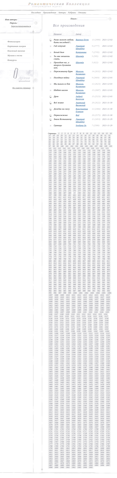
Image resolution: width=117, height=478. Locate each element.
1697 (96, 427)
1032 (67, 299)
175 (108, 157)
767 (79, 255)
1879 (67, 463)
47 (105, 138)
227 (108, 165)
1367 (96, 363)
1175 (67, 327)
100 (62, 146)
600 (89, 227)
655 (103, 235)
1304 (50, 352)
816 (65, 263)
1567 (108, 401)
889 (103, 274)
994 (108, 291)
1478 (102, 384)
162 (108, 155)
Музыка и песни (15, 55)
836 (98, 265)
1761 (85, 440)
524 (98, 214)
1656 (50, 421)
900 (94, 276)
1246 (96, 340)
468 (79, 206)
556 (65, 221)
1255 (85, 342)
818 (74, 263)
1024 (85, 297)
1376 (85, 365)
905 (55, 278)
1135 (89, 318)
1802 (67, 448)
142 (74, 153)
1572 (73, 404)
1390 (102, 367)
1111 (78, 314)
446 (98, 201)
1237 (108, 338)
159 (94, 155)
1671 (73, 423)
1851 (96, 457)
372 (55, 191)
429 (79, 199)
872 (84, 272)
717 (89, 246)
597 (74, 227)
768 (84, 255)
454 (74, 204)
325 (79, 182)
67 (57, 142)
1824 (67, 452)
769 (89, 255)
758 (98, 253)
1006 (109, 293)
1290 (96, 348)
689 (79, 242)
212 (98, 163)
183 (84, 159)
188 (108, 159)
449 (50, 204)
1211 (85, 333)
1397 (79, 370)
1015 (96, 295)
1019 (56, 297)
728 (79, 248)
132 (89, 150)
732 (98, 248)
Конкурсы (12, 60)
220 (74, 165)
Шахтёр (80, 56)
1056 (79, 304)
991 (94, 291)
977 (89, 289)
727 (74, 248)
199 (98, 161)
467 (74, 206)
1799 (50, 448)
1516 (67, 393)
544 (69, 218)
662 (74, 238)
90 (85, 144)
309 (65, 180)
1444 (96, 378)
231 (65, 167)
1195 (56, 331)
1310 (85, 352)
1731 (102, 433)
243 (60, 170)
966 (98, 287)
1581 (62, 406)
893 (60, 276)
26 (85, 136)
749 (55, 253)
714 (74, 246)
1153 (67, 323)
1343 (85, 359)
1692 (67, 427)
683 (50, 242)
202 (50, 163)
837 (103, 265)
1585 (85, 406)
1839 (90, 455)
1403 (50, 372)
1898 (50, 467)
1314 (107, 352)
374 (65, 191)
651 (84, 235)
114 (64, 148)
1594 (73, 408)
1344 (90, 359)
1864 (108, 459)
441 (74, 201)
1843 (50, 457)
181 (74, 159)
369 (103, 189)
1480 (50, 387)
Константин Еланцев (82, 110)
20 (61, 136)
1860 (85, 459)
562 (94, 221)
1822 (56, 452)
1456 (102, 380)
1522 (102, 393)
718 (93, 246)
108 (101, 146)
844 (74, 267)
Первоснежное (61, 115)
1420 (85, 374)
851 (108, 267)
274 (84, 174)
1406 (67, 372)
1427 (62, 376)
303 (98, 178)
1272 (56, 346)
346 (55, 187)
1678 (50, 425)
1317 (62, 355)
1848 (79, 457)
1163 (61, 325)
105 (86, 146)
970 (55, 289)
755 (84, 253)
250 (94, 170)
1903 (79, 467)
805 (74, 261)
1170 (101, 325)
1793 (79, 446)
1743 (108, 435)
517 (65, 214)
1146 (89, 321)
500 (108, 210)
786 (108, 257)
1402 (108, 370)
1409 (85, 372)
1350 (62, 361)
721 (108, 246)
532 (74, 216)
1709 (102, 429)
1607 (85, 410)
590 (103, 225)
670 (50, 240)
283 (65, 176)
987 (74, 291)
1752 (96, 438)
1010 (67, 295)
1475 (85, 384)
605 (50, 229)
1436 (50, 378)
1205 (50, 333)
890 (108, 274)
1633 (108, 414)
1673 (85, 423)
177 (55, 159)
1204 (107, 331)
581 (60, 225)
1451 (73, 380)
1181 (101, 327)
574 (89, 223)
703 (84, 244)
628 (98, 231)
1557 (50, 401)
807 (84, 261)
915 (103, 278)
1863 (102, 459)
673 (65, 240)
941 (103, 282)
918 (55, 280)
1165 (73, 325)
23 (73, 136)
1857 (67, 459)
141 (69, 153)
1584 (79, 406)
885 (84, 274)
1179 (89, 327)
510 (94, 212)
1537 (62, 397)
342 (98, 184)
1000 (75, 293)
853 (55, 270)
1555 (102, 399)
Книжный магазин (16, 51)
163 (50, 157)
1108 (61, 314)
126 (60, 150)
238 (98, 167)
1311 (90, 352)
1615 (67, 412)
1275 (73, 346)
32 (109, 136)
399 (60, 195)
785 (103, 257)
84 (61, 144)
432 (94, 199)
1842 (108, 455)
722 (50, 248)
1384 (67, 367)
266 (108, 172)
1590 (50, 408)
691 (89, 242)
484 (94, 208)
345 (50, 187)
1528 (73, 395)
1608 (90, 410)
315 (93, 180)
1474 (79, 384)
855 (65, 270)
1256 (90, 342)
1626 (67, 414)
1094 (108, 310)
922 (74, 280)
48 (109, 138)
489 (55, 210)
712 (64, 246)
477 (60, 208)
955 (108, 284)
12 (95, 133)
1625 (62, 414)
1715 (73, 431)
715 (79, 246)
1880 (73, 463)
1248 (108, 340)
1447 (50, 380)
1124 (89, 316)
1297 (73, 350)
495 (84, 210)
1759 (73, 440)
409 (108, 195)
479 (69, 208)
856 (69, 270)
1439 (67, 378)
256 (60, 172)
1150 (50, 323)
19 (57, 136)
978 (94, 289)
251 (98, 170)
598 (79, 227)
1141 (61, 321)
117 (78, 148)
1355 (90, 361)
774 (50, 257)
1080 (90, 308)
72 (77, 142)
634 (65, 233)
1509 (90, 391)
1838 (85, 455)
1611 (107, 410)
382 (103, 191)
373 (60, 191)
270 (65, 174)
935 (74, 282)
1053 (62, 304)
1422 (96, 374)
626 (89, 231)
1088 (73, 310)
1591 (56, 408)
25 (81, 136)
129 (74, 150)
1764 (102, 440)
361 (65, 189)
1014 (90, 295)
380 (94, 191)
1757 (62, 440)
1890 (67, 465)
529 (60, 216)
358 (50, 189)
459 (98, 204)
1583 (73, 406)
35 (57, 138)
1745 (56, 438)
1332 (85, 357)
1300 (90, 350)
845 (79, 267)
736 (55, 250)
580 (55, 225)
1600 (108, 408)
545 (74, 218)
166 (65, 157)
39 (73, 138)
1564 (90, 401)
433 (98, 199)
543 (65, 218)
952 (94, 284)
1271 (50, 346)
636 (74, 233)
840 (55, 267)
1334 (96, 357)
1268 (96, 344)
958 (60, 287)
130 (79, 150)
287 (84, 176)
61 (97, 140)
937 (84, 282)
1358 (108, 361)
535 (89, 216)
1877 (56, 463)
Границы (58, 125)
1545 (108, 397)
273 (79, 174)
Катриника (81, 52)
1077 (73, 308)
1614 (62, 412)
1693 (73, 427)
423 (50, 199)
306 (50, 180)
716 (84, 246)
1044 (73, 301)
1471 (62, 384)
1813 (67, 450)
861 (94, 270)
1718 (90, 431)
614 (93, 229)
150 (50, 155)
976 (84, 289)
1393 (56, 370)
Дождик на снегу (62, 109)
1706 (85, 429)
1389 (96, 367)
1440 (73, 378)
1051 (50, 304)
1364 (79, 363)
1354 (85, 361)
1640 (85, 416)
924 (84, 280)
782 (89, 257)
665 (89, 238)
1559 (62, 401)
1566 (102, 401)
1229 (62, 338)
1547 (56, 399)
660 (65, 238)
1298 (79, 350)
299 (79, 178)
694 (103, 242)
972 (65, 289)
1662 (85, 421)
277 (98, 174)
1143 (73, 321)
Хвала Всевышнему (63, 119)
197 (89, 161)
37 (65, 138)
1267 (90, 344)
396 (108, 193)
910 (79, 278)
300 (84, 178)
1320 (79, 355)
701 (74, 244)
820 (84, 263)
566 (50, 223)
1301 (96, 350)
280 (50, 176)
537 (98, 216)
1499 (96, 389)
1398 (85, 370)
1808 (102, 448)
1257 (96, 342)
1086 (62, 310)
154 (69, 155)
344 (108, 184)
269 (60, 174)
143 (79, 153)
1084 (50, 310)
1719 (96, 431)
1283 (56, 348)
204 (60, 163)
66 (53, 142)
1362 (67, 363)
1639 (79, 416)
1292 (108, 348)
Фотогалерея (14, 41)
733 (103, 248)
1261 (56, 344)
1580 (56, 406)
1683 (79, 425)
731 (94, 248)
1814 (73, 450)
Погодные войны (61, 77)
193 (69, 161)
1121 (72, 316)
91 (89, 144)
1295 (62, 350)
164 (55, 157)
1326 (50, 357)
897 (79, 276)
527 (50, 216)
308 (60, 180)
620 (60, 231)
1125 (95, 316)
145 (89, 153)
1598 (96, 408)
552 (108, 218)
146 (94, 153)
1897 (108, 465)
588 (94, 225)
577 (103, 223)
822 (94, 263)
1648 (67, 418)
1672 (79, 423)
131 (84, 150)
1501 (108, 389)
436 (50, 201)
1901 (67, 467)
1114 (94, 314)
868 (65, 272)
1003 (92, 293)
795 (89, 259)
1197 (67, 331)
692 (94, 242)
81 (49, 144)
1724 (62, 433)
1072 (108, 306)
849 (98, 267)
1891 (73, 465)
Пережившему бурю (63, 71)
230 (60, 167)
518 (69, 214)
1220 (73, 335)
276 (94, 174)
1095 (50, 312)
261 (84, 172)
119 (88, 148)
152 (60, 155)
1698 (102, 427)
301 (89, 178)
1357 (102, 361)
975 (79, 289)
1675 (96, 423)
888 (98, 274)
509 (89, 212)
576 (98, 223)
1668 (56, 423)
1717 (84, 431)
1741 (96, 435)
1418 (73, 374)
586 (84, 225)
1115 (100, 314)
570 (69, 223)
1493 (62, 389)
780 (79, 257)
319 (50, 182)
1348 (50, 361)
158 (89, 155)
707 (103, 244)
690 (84, 242)
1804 (79, 448)
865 (50, 272)
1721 (107, 431)
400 (65, 195)
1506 (73, 391)
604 (108, 227)
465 (65, 206)
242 (55, 170)
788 (55, 259)
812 (108, 261)
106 (91, 146)
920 (65, 280)
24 (77, 136)
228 (50, 167)
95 (105, 144)
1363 (73, 363)
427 (69, 199)
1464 (85, 382)
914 (98, 278)
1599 (102, 408)
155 (74, 155)
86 (69, 144)
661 (69, 238)
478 (65, 208)
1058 (90, 304)
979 (98, 289)
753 (74, 253)
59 (89, 140)
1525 (56, 395)
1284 (62, 348)
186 (98, 159)
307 (55, 180)
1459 (56, 382)
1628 (79, 414)
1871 (85, 461)
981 (108, 289)
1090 (85, 310)
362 (69, 189)
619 (55, 231)
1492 (56, 389)
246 (74, 170)
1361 (62, 363)
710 (55, 246)
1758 (67, 440)
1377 (90, 365)
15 (106, 133)
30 (101, 136)
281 (55, 176)
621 (65, 231)
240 (108, 167)
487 (108, 208)
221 (79, 165)
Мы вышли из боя (62, 84)
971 (60, 289)
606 (55, 229)
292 (108, 176)
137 (50, 153)
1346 (102, 359)
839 (50, 267)
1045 (79, 301)
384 (50, 193)
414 (69, 197)
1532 (96, 395)
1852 (102, 457)
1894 (90, 465)
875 (98, 272)
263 (94, 172)
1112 (83, 314)
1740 (90, 435)
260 (79, 172)
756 (89, 253)
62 (101, 140)
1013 (84, 295)
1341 (73, 359)
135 (103, 150)
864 (108, 270)
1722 (50, 433)
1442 (85, 378)
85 (65, 144)
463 (55, 206)
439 (65, 201)
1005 (103, 293)
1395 (67, 370)
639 (89, 233)
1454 (90, 380)
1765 (108, 440)
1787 (108, 444)
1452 (79, 380)
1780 (67, 444)
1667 (50, 423)
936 (79, 282)
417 (84, 197)
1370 (50, 365)
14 (103, 133)
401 (69, 195)
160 (98, 155)
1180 (95, 327)
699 (65, 244)
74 (85, 142)
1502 (50, 391)
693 (98, 242)
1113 (89, 314)
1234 (90, 338)
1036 (90, 299)
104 (81, 146)
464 (60, 206)
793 (79, 259)
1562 (79, 401)
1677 (108, 423)
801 (55, 261)
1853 (108, 457)
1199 (78, 331)
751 (65, 253)
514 (50, 214)
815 (60, 263)
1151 (56, 323)
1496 (79, 389)
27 (89, 136)
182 (79, 159)
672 (60, 240)
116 (73, 148)
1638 (73, 416)
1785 (96, 444)
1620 (96, 412)
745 (98, 250)
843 (69, 267)
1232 (79, 338)
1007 (50, 295)
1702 (62, 429)
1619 (90, 412)
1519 (85, 393)
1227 (50, 338)
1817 (90, 450)
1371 (56, 365)
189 (50, 161)
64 (109, 140)
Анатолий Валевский (80, 103)
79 (105, 142)
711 (60, 246)
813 (50, 263)
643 (108, 233)
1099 (73, 312)
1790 (62, 446)
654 (98, 235)
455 (79, 204)
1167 (84, 325)
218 (65, 165)
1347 (108, 359)
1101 (84, 312)
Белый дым (59, 52)
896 (74, 276)
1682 (73, 425)
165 (60, 157)
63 (105, 140)
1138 (106, 318)
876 (103, 272)
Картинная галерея (17, 46)
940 (98, 282)
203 (55, 163)
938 (89, 282)
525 (103, 214)
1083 (108, 308)
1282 (50, 348)
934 (69, 282)
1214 (102, 333)
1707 (90, 429)
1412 (102, 372)
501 (50, 212)
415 (74, 197)
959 (65, 287)
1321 (85, 355)
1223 (90, 335)
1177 (78, 327)
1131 (67, 318)
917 (50, 280)
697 (55, 244)
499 (103, 210)
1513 (50, 393)
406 (94, 195)
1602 (56, 410)
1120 (67, 316)
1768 (62, 442)
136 (108, 150)
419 (93, 197)
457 (89, 204)
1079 (85, 308)
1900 (62, 467)
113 (59, 148)
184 (89, 159)
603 (103, 227)
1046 (85, 301)
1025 (90, 297)
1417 (67, 374)
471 (94, 206)
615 (98, 229)
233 (74, 167)
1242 (73, 340)
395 (103, 193)
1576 (96, 404)
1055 (73, 304)
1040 (50, 301)
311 (74, 180)
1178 (84, 327)
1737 (73, 435)
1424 (108, 374)
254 (50, 172)
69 (65, 142)
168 (74, 157)
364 (79, 189)
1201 (90, 331)
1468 (108, 382)
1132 (73, 318)
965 (94, 287)
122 (102, 148)
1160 (106, 323)
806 (79, 261)
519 (74, 214)
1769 (67, 442)
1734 (56, 435)
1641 (90, 416)
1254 (79, 342)
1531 (90, 395)
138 (55, 153)
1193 (106, 329)
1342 (79, 359)
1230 (67, 338)
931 (55, 282)
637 (79, 233)
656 (108, 235)
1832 (50, 455)
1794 (85, 446)
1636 (62, 416)
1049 (102, 301)
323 (69, 182)
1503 (56, 391)
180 (69, 159)
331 (108, 182)
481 (79, 208)
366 (89, 189)
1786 (102, 444)
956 (50, 287)
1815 (79, 450)
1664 (96, 421)
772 (103, 255)
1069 (90, 306)
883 (74, 274)
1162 (56, 325)
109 (106, 146)
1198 (73, 331)
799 (108, 259)
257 (65, 172)
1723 (56, 433)
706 (98, 244)
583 (69, 225)
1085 (56, 310)
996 (55, 293)
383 (108, 191)
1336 (108, 357)
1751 (90, 438)
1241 (67, 340)
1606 (79, 410)
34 (53, 138)
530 (65, 216)
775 (55, 257)
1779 (62, 444)
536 (94, 216)
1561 (73, 401)
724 (60, 248)
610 (74, 229)
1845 (62, 457)
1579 (50, 406)
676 (79, 240)
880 (60, 274)
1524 (50, 395)
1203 (101, 331)
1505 (67, 391)
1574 (85, 404)
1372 (62, 365)
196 (84, 161)
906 (60, 278)
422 (108, 197)
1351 (67, 361)
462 (50, 206)
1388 (90, 367)
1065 (67, 306)
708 (108, 244)
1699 (108, 427)
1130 (61, 318)
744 (94, 250)
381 (98, 191)
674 (69, 240)
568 (60, 223)
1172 (50, 327)
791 (69, 259)
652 (89, 235)
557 (69, 221)
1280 (102, 346)
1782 (79, 444)
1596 (85, 408)
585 (79, 225)
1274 (67, 346)
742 (84, 250)
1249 (50, 342)
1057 (85, 304)
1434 (102, 376)
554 (55, 221)
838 (108, 265)
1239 (56, 340)
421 (103, 197)
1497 (85, 389)
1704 (73, 429)
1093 (102, 310)
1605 (73, 410)
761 (50, 255)
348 (65, 187)
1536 (56, 397)
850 (103, 267)
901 (98, 276)
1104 (101, 312)
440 (69, 201)
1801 (62, 448)
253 (108, 170)
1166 (78, 325)
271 (69, 174)
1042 (62, 301)
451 (60, 204)
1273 (62, 346)
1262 (62, 344)
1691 (62, 427)
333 (55, 184)
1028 (108, 297)
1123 (83, 316)
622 (69, 231)
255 (55, 172)
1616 (73, 412)
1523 (108, 393)
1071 (102, 306)
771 (98, 255)
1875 (108, 461)
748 (50, 253)
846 (84, 267)
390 (79, 193)
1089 (79, 310)
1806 (90, 448)
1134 (84, 318)
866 (55, 272)
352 (84, 187)
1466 (96, 382)
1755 (50, 440)
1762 (90, 440)
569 (65, 223)
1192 (101, 329)
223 (89, 165)
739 (69, 250)
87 (73, 144)
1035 (85, 299)
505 (69, 212)
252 (103, 170)
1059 (96, 304)
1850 (90, 457)
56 (77, 140)
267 (50, 174)
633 (60, 233)
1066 (73, 306)
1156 (84, 323)
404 (84, 195)
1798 (108, 446)
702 (79, 244)
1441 (79, 378)
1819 (102, 450)
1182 (106, 327)
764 (65, 255)
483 (89, 208)
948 (74, 284)
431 (89, 199)
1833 (56, 455)
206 (69, 163)
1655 (108, 418)
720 (103, 246)
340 (89, 184)
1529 (79, 395)
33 (49, 138)
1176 (73, 327)
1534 (108, 395)
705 (94, 244)
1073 (50, 308)
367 (94, 189)
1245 (90, 340)
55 (73, 140)
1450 (67, 380)
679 (94, 240)
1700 (50, 429)
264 (98, 172)
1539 (73, 397)
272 (74, 174)
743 (89, 250)
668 (103, 238)
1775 (102, 442)
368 (98, 189)
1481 (56, 387)
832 (79, 265)
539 (108, 216)
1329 (67, 357)
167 (69, 157)
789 (60, 259)
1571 (67, 404)
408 (103, 195)
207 (74, 163)
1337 (50, 359)
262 (89, 172)
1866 (56, 461)
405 (89, 195)
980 (103, 289)
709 (50, 246)
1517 (73, 393)
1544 (102, 397)
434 (103, 199)
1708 (96, 429)
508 (84, 212)
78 (101, 142)
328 (94, 182)
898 (84, 276)
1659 (67, 421)
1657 (56, 421)
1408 (79, 372)
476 (55, 208)
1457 (108, 380)
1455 (96, 380)
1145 (84, 321)
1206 (56, 333)
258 (69, 172)
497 (94, 210)
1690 (56, 427)
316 (98, 180)
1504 (62, 391)
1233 (85, 338)
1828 (90, 452)
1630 (90, 414)
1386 (79, 367)
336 (69, 184)
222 (84, 165)
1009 (62, 295)
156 (79, 155)
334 (60, 184)
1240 (62, 340)
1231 (73, 338)
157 (84, 155)
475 (50, 208)
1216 (50, 335)
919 (60, 280)
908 (69, 278)
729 (84, 248)
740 (74, 250)
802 (60, 261)
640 (94, 233)
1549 (67, 399)
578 (108, 223)
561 (89, 221)
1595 (79, 408)
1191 (95, 329)
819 (79, 263)
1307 (67, 352)
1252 (67, 342)
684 (55, 242)
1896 (102, 465)
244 (65, 170)
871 (79, 272)
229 (55, 167)
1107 (56, 314)
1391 (108, 367)
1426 (56, 376)
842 (65, 267)
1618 (85, 412)
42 (85, 138)
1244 (85, 340)
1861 (90, 459)
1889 (62, 465)
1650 (79, 418)
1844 (56, 457)
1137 (101, 318)
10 (87, 133)
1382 (56, 367)
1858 (73, 459)
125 (55, 150)
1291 (102, 348)
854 (60, 270)
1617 (79, 412)
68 (61, 142)
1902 (73, 467)
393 (94, 193)
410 (50, 197)
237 (94, 167)
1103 (96, 312)
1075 (62, 308)
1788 (50, 446)
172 (94, 157)
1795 (90, 446)
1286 (73, 348)
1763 (96, 440)
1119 (61, 316)
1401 (102, 370)
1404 (56, 372)
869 (69, 272)
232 (69, 167)
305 (108, 178)
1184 (56, 329)
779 (74, 257)
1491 (50, 389)
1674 (90, 423)
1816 (84, 450)
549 (94, 218)
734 (108, 248)
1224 (96, 335)
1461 (67, 382)
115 (69, 148)
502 (55, 212)
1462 (73, 382)
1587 (96, 406)
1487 (90, 387)
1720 (102, 431)
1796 (96, 446)
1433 (96, 376)
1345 (96, 359)
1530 (85, 395)
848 (94, 267)
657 (50, 238)
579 (50, 225)
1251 (62, 342)
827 (55, 265)
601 (94, 227)
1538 (67, 397)
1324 (102, 355)
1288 (85, 348)
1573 (79, 404)
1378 (96, 365)
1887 (50, 465)
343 (103, 184)
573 (84, 223)
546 (79, 218)
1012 (79, 295)
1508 (85, 391)
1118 (55, 316)
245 (69, 170)
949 (79, 284)
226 (103, 165)
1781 (73, 444)
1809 (108, 448)
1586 (90, 406)
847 (89, 267)
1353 (79, 361)
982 (50, 291)
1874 (102, 461)
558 (74, 221)
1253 (73, 342)
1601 (50, 410)
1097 (62, 312)
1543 (96, 397)
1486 (85, 387)
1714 (67, 431)
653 (94, 235)
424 (55, 199)
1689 (50, 427)
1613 (56, 412)
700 (69, 244)
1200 (84, 331)
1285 (67, 348)
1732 (108, 433)
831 (74, 265)
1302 (102, 350)
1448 (56, 380)
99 (57, 146)
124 (50, 150)
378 (84, 191)
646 (60, 235)
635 (69, 233)
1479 (108, 384)
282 (60, 176)
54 (69, 140)
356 (103, 187)
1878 (62, 463)
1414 (50, 374)
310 (69, 180)
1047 (90, 301)
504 (65, 212)
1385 (73, 367)
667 (98, 238)
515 (55, 214)
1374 (73, 365)
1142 (67, 321)
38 (69, 138)
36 (61, 138)
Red (77, 115)
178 (60, 159)
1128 (50, 318)
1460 (62, 382)
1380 (108, 365)
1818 (96, 450)
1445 (102, 378)
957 (55, 287)
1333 (90, 357)
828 (60, 265)
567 (55, 223)
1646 (56, 418)
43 (89, 138)
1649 (73, 418)
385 (55, 193)
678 (89, 240)
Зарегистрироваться (21, 26)
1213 (96, 333)
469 (84, 206)
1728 (85, 433)
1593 (67, 408)
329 (98, 182)
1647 (62, 418)
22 (69, 136)
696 (50, 244)
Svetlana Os (81, 125)
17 (49, 136)
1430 (79, 376)
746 (103, 250)
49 (49, 140)
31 (105, 136)
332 (50, 184)
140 (65, 153)
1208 (67, 333)
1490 (108, 387)
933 (65, 282)
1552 (85, 399)
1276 (79, 346)
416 (79, 197)
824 (103, 263)
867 (60, 272)
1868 (67, 461)
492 (69, 210)
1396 (73, 370)
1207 (62, 333)
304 (103, 178)
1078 (79, 308)
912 (89, 278)
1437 (56, 378)
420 (98, 197)
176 (50, 159)
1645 (50, 418)
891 (50, 276)
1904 (85, 467)
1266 (85, 344)
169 (79, 157)
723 (55, 248)
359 (55, 189)
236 (89, 167)
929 (108, 280)
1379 (102, 365)
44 (93, 138)
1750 (85, 438)
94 (101, 144)
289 (94, 176)
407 (98, 195)
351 (79, 187)
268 (55, 174)
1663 (90, 421)
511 (98, 212)
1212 (90, 333)
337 (74, 184)
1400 (96, 370)
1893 (85, 465)
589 (98, 225)
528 (55, 216)
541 (55, 218)
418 (89, 197)
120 (92, 148)
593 (55, 227)
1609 (96, 410)
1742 (102, 435)
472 (98, 206)
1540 (79, 397)
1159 (101, 323)
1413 (107, 372)
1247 (102, 340)
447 (103, 201)
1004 (97, 293)
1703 (67, 429)
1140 (56, 321)
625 (84, 231)
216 (55, 165)
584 (74, 225)
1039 (108, 299)
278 (103, 174)
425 (60, 199)
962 (79, 287)
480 (74, 208)
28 (93, 136)
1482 (62, 387)
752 (69, 253)
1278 (90, 346)
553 (50, 221)
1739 (85, 435)
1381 (50, 367)
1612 (50, 412)
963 (84, 287)
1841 (102, 455)
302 (94, 178)
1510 (96, 391)
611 (79, 229)
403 (79, 195)
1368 (102, 363)
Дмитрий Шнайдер (80, 47)
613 (89, 229)
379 (89, 191)
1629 (85, 414)
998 (65, 293)
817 (69, 263)
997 (60, 293)
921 (69, 280)
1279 (96, 346)
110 (110, 146)
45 (97, 138)
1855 (56, 459)
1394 (62, 370)
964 (89, 287)
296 (65, 178)
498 (98, 210)
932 (60, 282)
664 (84, 238)
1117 (50, 316)
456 (84, 204)
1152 (61, 323)
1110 (72, 314)
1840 (96, 455)
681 (103, 240)
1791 (67, 446)
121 (97, 148)
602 (98, 227)
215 (50, 165)
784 (98, 257)
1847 (73, 457)
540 (50, 218)
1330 (73, 357)
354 (94, 187)
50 (53, 140)
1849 (85, 457)
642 (103, 233)
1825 (73, 452)
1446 (108, 378)
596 (69, 227)
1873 (96, 461)
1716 (79, 431)
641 (98, 233)
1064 (62, 306)
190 (55, 161)
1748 (73, 438)
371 (50, 191)
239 (103, 167)
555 (60, 221)
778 (69, 257)
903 (108, 276)
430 (84, 199)
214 (108, 163)
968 (108, 287)
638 (84, 233)
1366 (90, 363)
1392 (50, 370)
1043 (67, 301)
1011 (73, 295)
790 (65, 259)
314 (89, 180)
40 (77, 138)
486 (103, 208)
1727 (79, 433)
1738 (79, 435)
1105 (107, 312)
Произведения (49, 12)
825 (108, 263)
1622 (108, 412)
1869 (73, 461)
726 (69, 248)
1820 (107, 450)
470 (89, 206)
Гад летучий (59, 46)
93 (97, 144)
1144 (78, 321)
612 (84, 229)
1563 (85, 401)
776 (60, 257)
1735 (62, 435)
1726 (73, 433)
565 (108, 221)
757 (94, 253)
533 (79, 216)
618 (50, 231)
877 (108, 272)
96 (109, 144)
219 (69, 165)
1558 (56, 401)
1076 (67, 308)
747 (108, 250)
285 (74, 176)
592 (50, 227)
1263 (67, 344)
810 (98, 261)
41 (81, 138)
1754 (108, 438)
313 (84, 180)
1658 (62, 421)
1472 (67, 384)
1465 (90, 382)
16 (110, 133)
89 (81, 144)
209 (84, 163)
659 (60, 238)
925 (89, 280)
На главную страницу (21, 88)
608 (65, 229)
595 (65, 227)
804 (69, 261)
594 (60, 227)
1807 (96, 448)
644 (50, 235)
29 (97, 136)
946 (65, 284)
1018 (50, 297)
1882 (85, 463)
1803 (73, 448)
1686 (96, 425)
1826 (79, 452)
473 (103, 206)
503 (60, 212)
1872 (90, 461)
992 (98, 291)
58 (85, 140)
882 (69, 274)
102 (72, 146)
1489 (102, 387)
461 (108, 204)
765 (69, 255)
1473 (73, 384)
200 (103, 161)
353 (89, 187)
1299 (85, 350)
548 (89, 218)
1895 (96, 465)
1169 (95, 325)
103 (76, 146)
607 (60, 229)
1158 (95, 323)
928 (103, 280)
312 (79, 180)
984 (60, 291)
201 (108, 161)
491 (65, 210)
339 (84, 184)
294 (55, 178)
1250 (56, 342)
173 (98, 157)
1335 (102, 357)
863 (103, 270)
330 (103, 182)
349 (69, 187)
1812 (62, 450)
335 (65, 184)
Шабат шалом (61, 90)
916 (108, 278)
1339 (62, 359)
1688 (108, 425)
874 (94, 272)
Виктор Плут (82, 39)
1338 (56, 359)
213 (103, 163)
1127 (106, 316)
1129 (56, 318)
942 (108, 282)
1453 (85, 380)
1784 (90, 444)
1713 (62, 431)
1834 (62, 455)
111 (50, 148)
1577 (102, 404)
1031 (62, 299)
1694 (79, 427)
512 (103, 212)
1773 (90, 442)
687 (69, 242)
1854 (50, 459)
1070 (96, 306)
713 (69, 246)
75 (89, 142)
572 (79, 223)
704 (89, 244)
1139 (50, 321)
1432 (90, 376)
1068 (85, 306)
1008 (56, 295)
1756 (56, 440)
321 (60, 182)
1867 (62, 461)
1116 (105, 314)
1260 (50, 344)
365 (84, 189)
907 (65, 278)
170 (84, 157)
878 (50, 274)
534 (84, 216)
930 (50, 282)
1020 (62, 297)
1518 (79, 393)
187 (103, 159)
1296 (67, 350)
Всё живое (59, 102)
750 (60, 253)
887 (94, 274)
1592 (62, 408)
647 (65, 235)
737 (60, 250)
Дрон (56, 96)
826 (50, 265)
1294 (56, 350)
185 (94, 159)
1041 (56, 301)
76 (93, 142)
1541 (85, 397)
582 (65, 225)
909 (74, 278)
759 (103, 253)
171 (89, 157)
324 (74, 182)
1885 (102, 463)
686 (65, 242)
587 (89, 225)
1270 (108, 344)
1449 (62, 380)
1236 (102, 338)
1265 (79, 344)
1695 (85, 427)
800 (50, 261)
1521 (96, 393)
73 (81, 142)
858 (79, 270)
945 (60, 284)
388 (69, 193)
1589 (108, 406)
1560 (67, 401)
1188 (78, 329)
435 (108, 199)
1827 (85, 452)
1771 (79, 442)
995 (50, 293)
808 (89, 261)
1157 (89, 323)
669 (108, 238)
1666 (108, 421)
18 (53, 136)
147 (98, 153)
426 (65, 199)
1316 (56, 355)
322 (65, 182)
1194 (50, 331)
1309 (79, 352)
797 (98, 259)
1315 (50, 355)
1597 (90, 408)
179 (65, 159)
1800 (56, 448)
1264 (73, 344)
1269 (102, 344)
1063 (56, 306)
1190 (89, 329)
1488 (96, 387)
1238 (50, 340)
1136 (95, 318)
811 (103, 261)
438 (60, 201)
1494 (67, 389)
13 (99, 133)
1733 (50, 435)
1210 (79, 333)
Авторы (62, 12)
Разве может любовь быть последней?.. (64, 41)
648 (69, 235)
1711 (50, 431)
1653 (96, 418)
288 (89, 176)
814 (55, 263)
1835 (67, 455)
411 (55, 197)
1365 (85, 363)
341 (94, 184)
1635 (56, 416)
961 (74, 287)
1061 (108, 304)
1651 (85, 418)
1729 (90, 433)
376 (74, 191)
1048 (96, 301)
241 (50, 170)
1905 (90, 467)
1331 (79, 357)
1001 (80, 293)
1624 (56, 414)
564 (103, 221)
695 (108, 242)
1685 (90, 425)
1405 (62, 372)
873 (89, 272)
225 (98, 165)
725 (65, 248)
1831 (108, 452)
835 (94, 265)
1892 (79, 465)
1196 (61, 331)
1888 (56, 465)
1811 (56, 450)
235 (84, 167)
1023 (79, 297)
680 (98, 240)
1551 (79, 399)
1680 (62, 425)
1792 (73, 446)
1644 (108, 416)
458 (94, 204)
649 (74, 235)
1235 (96, 338)
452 (65, 204)
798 (103, 259)
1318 (67, 355)
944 (55, 284)
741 (79, 250)
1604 (67, 410)
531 (69, 216)
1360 (56, 363)
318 (108, 180)
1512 (107, 391)
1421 (90, 374)
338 (79, 184)
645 (55, 235)
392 (89, 193)
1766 (50, 442)
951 (89, 284)
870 (74, 272)
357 (108, 187)
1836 (73, 455)
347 (60, 187)
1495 (73, 389)
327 (89, 182)
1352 (73, 361)
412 (59, 197)
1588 (102, 406)
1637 (67, 416)
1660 (73, 421)
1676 (102, 423)
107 (96, 146)
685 (60, 242)
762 (55, 255)
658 (55, 238)
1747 (67, 438)
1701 (56, 429)
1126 (100, 316)
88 (77, 144)
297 (69, 178)
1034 (79, 299)
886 (89, 274)
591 (108, 225)
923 (79, 280)
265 (103, 172)
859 (84, 270)
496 (89, 210)
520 (79, 214)
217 (60, 165)
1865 (50, 461)
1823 (62, 452)
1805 (85, 448)
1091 (90, 310)
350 (74, 187)
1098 (67, 312)
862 (98, 270)
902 (103, 276)
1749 (79, 438)
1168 (89, 325)
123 (107, 148)
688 (74, 242)
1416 (62, 374)
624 (79, 231)
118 (83, 148)
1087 (67, 310)
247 (79, 170)
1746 (62, 438)
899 (89, 276)
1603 (62, 410)
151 (55, 155)
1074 (56, 308)
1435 (108, 376)
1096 (56, 312)
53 (65, 140)
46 (101, 138)
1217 (56, 335)
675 (74, 240)
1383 (62, 367)
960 (69, 287)
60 (93, 140)
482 (84, 208)
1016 (102, 295)
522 (89, 214)
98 (53, 146)
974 (74, 289)
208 (79, 163)
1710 (108, 429)
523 (94, 214)
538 (103, 216)
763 (60, 255)
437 (55, 201)
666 (94, 238)
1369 (108, 363)
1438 (62, 378)
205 (65, 163)
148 (103, 153)
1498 (90, 389)
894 (65, 276)
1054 (67, 304)
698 (60, 244)
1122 (78, 316)
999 (69, 293)
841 (60, 267)
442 (79, 201)
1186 (67, 329)
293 (50, 178)
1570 (62, 404)
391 (84, 193)
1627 (73, 414)
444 (89, 201)
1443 (90, 378)
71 (73, 142)
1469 (50, 384)
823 (98, 263)
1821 (50, 452)
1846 (67, 457)
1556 (108, 399)
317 (103, 180)
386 (60, 193)
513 (108, 212)
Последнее (36, 12)
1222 (85, 335)
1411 (96, 372)
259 (74, 172)
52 (61, 140)
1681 (67, 425)
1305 (56, 352)
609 (69, 229)
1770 (73, 442)
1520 (90, 393)
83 (57, 144)
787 (50, 259)
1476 (90, 384)
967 (103, 287)
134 (98, 150)
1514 (56, 393)
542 (60, 218)
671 (55, 240)
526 (108, 214)
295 (60, 178)
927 (98, 280)
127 (65, 150)
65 (49, 142)
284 (69, 176)
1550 (73, 399)
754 (79, 253)
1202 (95, 331)
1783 (85, 444)
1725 (67, 433)
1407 (73, 372)
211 (94, 163)
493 (74, 210)
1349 (56, 361)
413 (64, 197)
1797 (102, 446)
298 (74, 178)
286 (79, 176)
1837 (79, 455)
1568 (50, 404)
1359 (50, 363)
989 (84, 291)
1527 (67, 395)
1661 (79, 421)
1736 (67, 435)
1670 (67, 423)
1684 (85, 425)
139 (60, 153)
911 (84, 278)
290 (98, 176)
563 (98, 221)
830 (69, 265)
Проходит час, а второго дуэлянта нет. (62, 65)
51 (57, 140)
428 (74, 199)
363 (74, 189)
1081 (96, 308)
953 (98, 284)
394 (98, 193)
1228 (56, 338)
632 (55, 233)
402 (74, 195)
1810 (50, 450)
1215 (107, 333)
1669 (62, 423)
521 (84, 214)
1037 (96, 299)
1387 (85, 367)
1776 (108, 442)
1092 (96, 310)
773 (108, 255)
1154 (73, 323)
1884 (96, 463)
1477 (96, 384)
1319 (73, 355)
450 (55, 204)
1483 (67, 387)
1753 (102, 438)
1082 (102, 308)
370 (108, 189)
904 (50, 278)
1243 (79, 340)
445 (94, 201)
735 (50, 250)
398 (55, 195)
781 (84, 257)
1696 (90, 427)
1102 (90, 312)
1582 (67, 406)
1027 (102, 297)
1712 (56, 431)
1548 (62, 399)
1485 (79, 387)
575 (94, 223)
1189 (84, 329)
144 (84, 153)
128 (69, 150)
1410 (90, 372)
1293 (50, 350)
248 (84, 170)
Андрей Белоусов (80, 97)
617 (108, 229)
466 (69, 206)
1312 (96, 352)
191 (60, 161)
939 (94, 282)
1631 (96, 414)
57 (81, 140)
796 (94, 259)
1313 (102, 352)
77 (97, 142)
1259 (108, 342)
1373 (67, 365)
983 (55, 291)
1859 (79, 459)
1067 (79, 306)
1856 (62, 459)
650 (79, 235)
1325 (108, 355)
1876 (50, 463)
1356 (96, 361)
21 (65, 136)
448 (108, 201)
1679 (56, 425)
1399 (90, 370)
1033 (73, 299)
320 (55, 182)
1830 (102, 452)
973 (69, 289)
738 (65, 250)
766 (74, 255)
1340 (67, 359)
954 (103, 284)
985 (65, 291)
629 (103, 231)
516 (60, 214)
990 (89, 291)
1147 (95, 321)
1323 (96, 355)
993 (103, 291)
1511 (102, 391)
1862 (96, 459)
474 (108, 206)
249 (89, 170)
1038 (102, 299)
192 (65, 161)
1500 (102, 389)
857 (74, 270)
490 (60, 210)
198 (94, 161)
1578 (108, 404)
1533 (102, 395)
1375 (79, 365)
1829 (96, 452)
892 (55, 276)
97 (49, 146)
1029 (50, 299)
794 (84, 259)
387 (65, 193)
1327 (56, 357)
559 (79, 221)
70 (69, 142)
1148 (101, 321)
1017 (107, 295)
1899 (56, 467)
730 (89, 248)
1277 (85, 346)
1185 (61, 329)
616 (103, 229)
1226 (108, 335)
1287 (79, 348)
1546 (50, 399)
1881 (79, 463)
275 (89, 174)
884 (79, 274)
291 (103, 176)
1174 (61, 327)
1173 (56, 327)
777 (65, 257)
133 (94, 150)
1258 (102, 342)
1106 (50, 314)
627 (94, 231)
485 (98, 208)
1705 (79, 429)
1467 (102, 382)
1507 (79, 391)
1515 (62, 393)
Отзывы (82, 12)
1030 (56, 299)
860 (89, 270)
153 (65, 155)
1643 (102, 416)
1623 (50, 414)
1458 (50, 382)
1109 (67, 314)
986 (69, 291)
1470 (56, 384)
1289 (90, 348)
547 (84, 218)
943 (50, 284)
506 (74, 212)
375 (69, 191)
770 (94, 255)
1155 (78, 323)
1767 (56, 442)
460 (103, 204)
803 (65, 261)
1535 (50, 397)
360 (60, 189)
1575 (90, 404)
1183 (50, 329)
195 (79, 161)
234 (79, 167)
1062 (50, 306)
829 (65, 265)
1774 (96, 442)
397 (50, 195)
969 (50, 289)
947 (69, 284)
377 (79, 191)
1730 (96, 433)
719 (98, 246)
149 (108, 153)
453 (69, 204)
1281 (108, 346)
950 (84, 284)
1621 (102, 412)
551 (103, 218)
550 (98, 218)
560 (84, 221)
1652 (90, 418)
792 (74, 259)
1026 (96, 297)
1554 (96, 399)
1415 (56, 374)
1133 (78, 318)
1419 (79, 374)
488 (50, 210)
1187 (73, 329)
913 (93, 278)
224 (94, 165)
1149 (106, 321)
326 (84, 182)
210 (89, 163)
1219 (67, 335)
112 (55, 148)
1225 (102, 335)
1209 (73, 333)
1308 (73, 352)
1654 (102, 418)
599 (84, 227)
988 (79, 291)
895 (69, 276)
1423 (102, 374)
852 (50, 270)
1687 (102, 425)
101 (67, 146)
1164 (67, 325)
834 (89, 265)
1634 (50, 416)
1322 (90, 355)
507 (79, 212)
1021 (67, 297)
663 (79, 238)
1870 (79, 461)
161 (103, 155)
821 (89, 263)
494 (79, 210)
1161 (50, 325)
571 (74, 223)
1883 (90, 463)
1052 (56, 304)
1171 (106, 325)
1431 (85, 376)
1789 (56, 446)
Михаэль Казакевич (80, 72)
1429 (73, 376)
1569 (56, 404)
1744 (50, 438)
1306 (62, 352)
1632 (102, 414)
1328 (62, 357)
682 (108, 240)
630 (108, 231)
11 (91, 133)
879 (55, 274)
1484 (73, 387)
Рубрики (72, 12)
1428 (67, 376)
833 (84, 265)
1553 (90, 399)
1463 (79, 382)
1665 (102, 421)
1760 (79, 440)
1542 (90, 397)
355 (98, 187)
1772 (85, 442)
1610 (102, 410)
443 (84, 201)
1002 (86, 293)
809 (94, 261)
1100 (79, 312)
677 (84, 240)
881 (65, 274)
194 (74, 161)
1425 (50, 376)
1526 (62, 395)
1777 (50, 444)
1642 (96, 416)
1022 (73, 297)
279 (108, 174)
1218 (62, 335)
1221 (79, 335)
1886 (108, 463)
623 (74, 231)
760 (108, 253)
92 (93, 144)
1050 (108, 301)
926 (94, 280)
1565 (96, 401)
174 (103, 157)
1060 (102, 304)
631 (50, 233)
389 (74, 193)
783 (94, 257)
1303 (108, 350)
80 (109, 142)
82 (53, 144)
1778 (56, 444)
